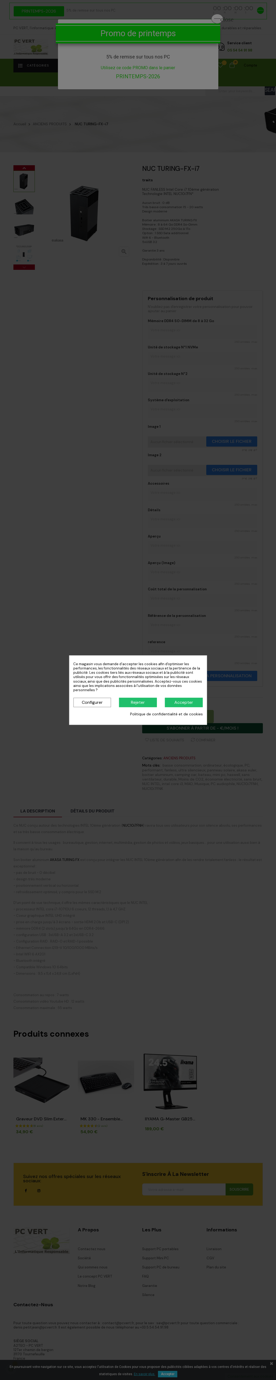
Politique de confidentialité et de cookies (166, 714)
